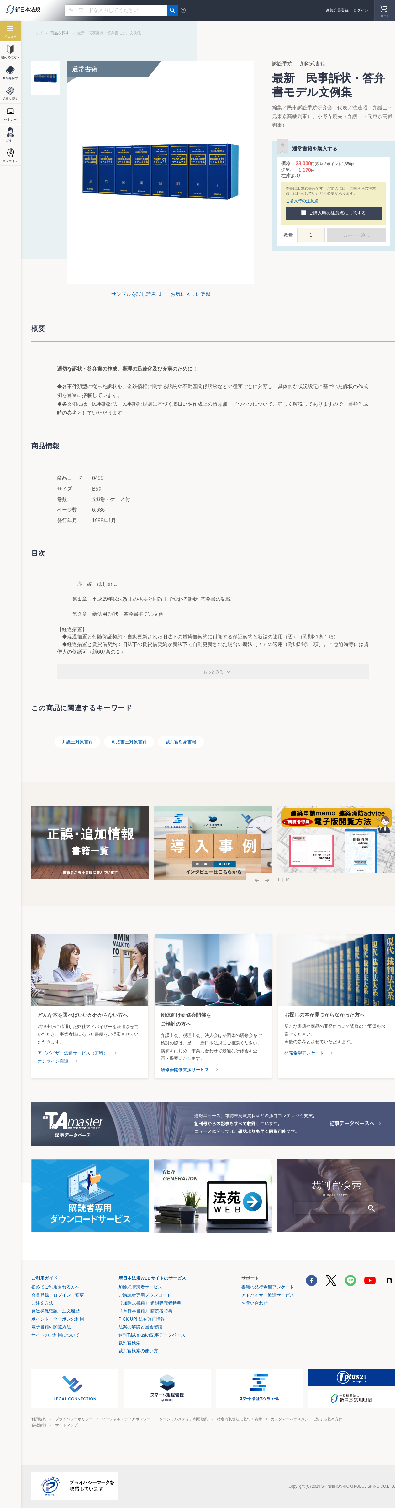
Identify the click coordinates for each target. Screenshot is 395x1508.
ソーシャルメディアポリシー (126, 1419)
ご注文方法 (42, 1302)
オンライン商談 (53, 1061)
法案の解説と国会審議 (140, 1326)
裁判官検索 (129, 1342)
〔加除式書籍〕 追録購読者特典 (149, 1302)
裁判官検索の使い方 (138, 1350)
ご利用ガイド (44, 1278)
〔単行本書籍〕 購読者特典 (145, 1310)
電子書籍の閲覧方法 (51, 1326)
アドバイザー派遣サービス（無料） (73, 1052)
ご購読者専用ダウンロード (144, 1295)
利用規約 (38, 1419)
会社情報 (38, 1425)
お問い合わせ (254, 1302)
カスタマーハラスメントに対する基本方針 (306, 1419)
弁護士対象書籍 (77, 741)
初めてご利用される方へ (55, 1286)
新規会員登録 (337, 10)
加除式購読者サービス (140, 1286)
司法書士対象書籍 (129, 741)
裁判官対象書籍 (181, 741)
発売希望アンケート (304, 1052)
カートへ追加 (356, 235)
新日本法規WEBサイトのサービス (152, 1278)
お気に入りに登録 (191, 294)
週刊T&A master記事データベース (151, 1334)
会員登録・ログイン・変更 (57, 1295)
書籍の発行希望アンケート (267, 1286)
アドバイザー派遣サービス (267, 1295)
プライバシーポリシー (74, 1419)
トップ (37, 33)
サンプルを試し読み (133, 294)
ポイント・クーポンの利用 (57, 1318)
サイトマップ (66, 1425)
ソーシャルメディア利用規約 (183, 1419)
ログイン (360, 10)
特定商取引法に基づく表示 (239, 1419)
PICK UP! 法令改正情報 (141, 1318)
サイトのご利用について (55, 1334)
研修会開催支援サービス (185, 1069)
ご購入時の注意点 (302, 200)
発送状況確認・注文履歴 (55, 1310)
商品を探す (59, 33)
